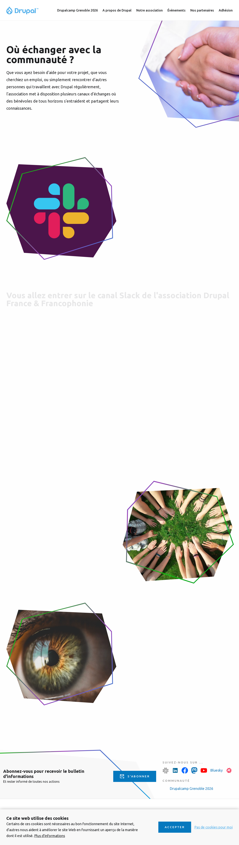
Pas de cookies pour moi (213, 827)
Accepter (175, 827)
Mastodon (194, 770)
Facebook (185, 770)
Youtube (204, 770)
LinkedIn (175, 770)
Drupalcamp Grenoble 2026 (191, 788)
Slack (166, 770)
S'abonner (139, 776)
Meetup (229, 770)
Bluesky (216, 770)
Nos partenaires (202, 10)
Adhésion (226, 10)
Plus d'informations (49, 835)
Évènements (176, 10)
